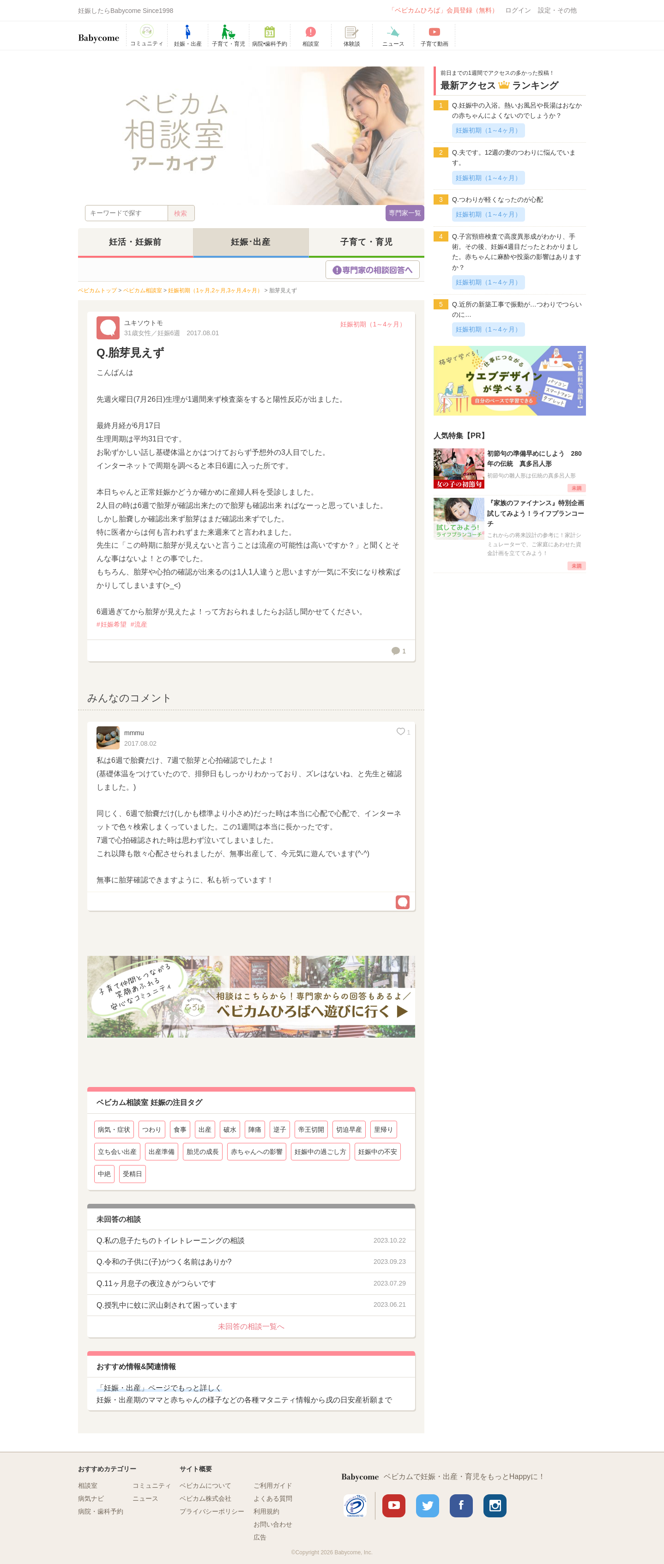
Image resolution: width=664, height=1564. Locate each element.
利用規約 (266, 1511)
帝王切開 (311, 1129)
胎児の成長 (203, 1151)
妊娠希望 (114, 624)
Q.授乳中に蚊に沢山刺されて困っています (167, 1305)
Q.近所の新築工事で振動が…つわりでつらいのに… (517, 309)
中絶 (104, 1174)
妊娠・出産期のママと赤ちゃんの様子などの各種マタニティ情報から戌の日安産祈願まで (244, 1394)
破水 (229, 1129)
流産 (140, 624)
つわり (152, 1129)
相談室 (87, 1485)
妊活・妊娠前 (135, 242)
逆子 (279, 1129)
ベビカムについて (205, 1485)
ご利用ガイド (273, 1485)
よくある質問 (273, 1498)
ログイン (518, 10)
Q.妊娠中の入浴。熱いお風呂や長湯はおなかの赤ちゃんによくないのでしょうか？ (517, 110)
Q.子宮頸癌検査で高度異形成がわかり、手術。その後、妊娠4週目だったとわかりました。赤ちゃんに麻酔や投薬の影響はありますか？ (516, 252)
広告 (260, 1537)
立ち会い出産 (117, 1151)
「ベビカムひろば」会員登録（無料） (443, 10)
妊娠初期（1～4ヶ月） (373, 324)
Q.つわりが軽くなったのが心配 (497, 199)
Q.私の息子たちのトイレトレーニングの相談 (171, 1240)
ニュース (145, 1498)
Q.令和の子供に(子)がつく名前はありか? (164, 1262)
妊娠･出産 (251, 242)
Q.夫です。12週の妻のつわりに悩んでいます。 (514, 157)
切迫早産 (349, 1129)
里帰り (383, 1129)
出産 (205, 1129)
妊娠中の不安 (377, 1151)
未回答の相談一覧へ (251, 1326)
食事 (180, 1129)
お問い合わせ (273, 1524)
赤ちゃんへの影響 (257, 1151)
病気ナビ (91, 1498)
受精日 (132, 1174)
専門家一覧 (405, 213)
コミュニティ (152, 1485)
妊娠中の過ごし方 (320, 1151)
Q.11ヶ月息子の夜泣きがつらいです (156, 1283)
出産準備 (162, 1151)
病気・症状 (114, 1129)
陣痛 (254, 1129)
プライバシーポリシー (212, 1511)
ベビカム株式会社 (205, 1498)
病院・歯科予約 (100, 1511)
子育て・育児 (366, 242)
